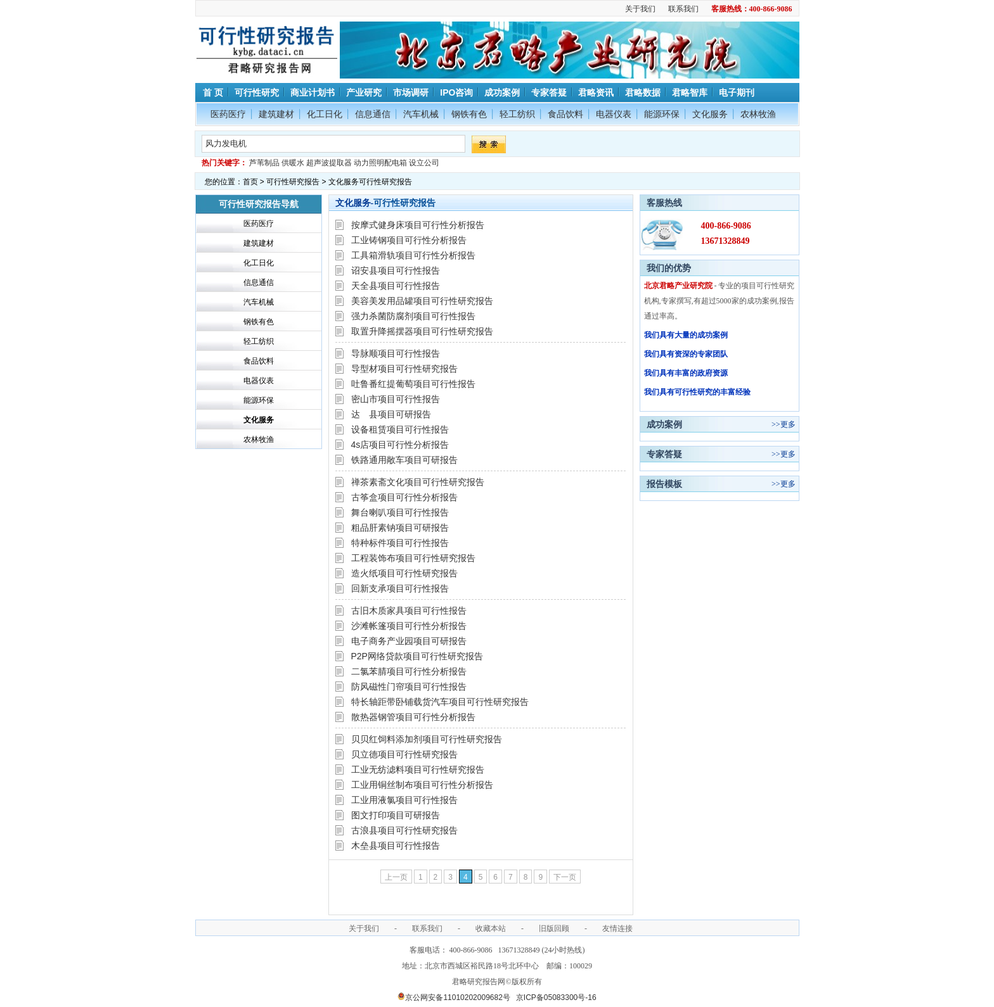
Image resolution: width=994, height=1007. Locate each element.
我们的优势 (669, 268)
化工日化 (324, 114)
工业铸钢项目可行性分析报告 (409, 240)
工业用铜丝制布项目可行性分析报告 (422, 785)
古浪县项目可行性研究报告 (404, 830)
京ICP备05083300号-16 (556, 997)
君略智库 (689, 92)
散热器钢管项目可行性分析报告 (413, 717)
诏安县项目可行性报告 (395, 270)
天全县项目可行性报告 (395, 286)
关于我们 (640, 8)
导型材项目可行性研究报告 (404, 369)
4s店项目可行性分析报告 (400, 445)
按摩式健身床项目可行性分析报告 (417, 225)
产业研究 (364, 92)
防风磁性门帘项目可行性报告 (409, 686)
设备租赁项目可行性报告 (400, 429)
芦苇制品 (264, 162)
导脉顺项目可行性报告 (395, 353)
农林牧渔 (758, 114)
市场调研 (411, 92)
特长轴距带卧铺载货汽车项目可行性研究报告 (440, 702)
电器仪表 (613, 114)
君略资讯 (596, 92)
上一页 (396, 877)
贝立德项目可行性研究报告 (404, 754)
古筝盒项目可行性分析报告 (404, 497)
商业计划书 (312, 92)
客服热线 (664, 203)
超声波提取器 (329, 162)
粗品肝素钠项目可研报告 (400, 527)
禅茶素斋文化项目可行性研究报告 (417, 482)
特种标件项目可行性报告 (400, 543)
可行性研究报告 (293, 181)
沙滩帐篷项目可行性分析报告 (409, 626)
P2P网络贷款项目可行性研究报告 (417, 656)
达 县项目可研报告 (391, 414)
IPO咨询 (456, 92)
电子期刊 (736, 92)
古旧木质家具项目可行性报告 (409, 610)
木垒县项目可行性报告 (395, 845)
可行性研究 (257, 92)
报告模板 (664, 484)
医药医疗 (228, 114)
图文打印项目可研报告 (395, 815)
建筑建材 (276, 114)
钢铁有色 (469, 114)
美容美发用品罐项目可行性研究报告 (422, 301)
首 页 (212, 92)
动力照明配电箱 (380, 162)
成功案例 (502, 92)
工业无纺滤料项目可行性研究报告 (417, 769)
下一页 (564, 877)
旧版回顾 (554, 928)
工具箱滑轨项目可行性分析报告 (413, 255)
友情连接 (617, 928)
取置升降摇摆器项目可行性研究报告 (422, 331)
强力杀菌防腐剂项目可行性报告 (413, 316)
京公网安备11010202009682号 (453, 997)
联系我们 (683, 8)
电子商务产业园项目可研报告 (409, 641)
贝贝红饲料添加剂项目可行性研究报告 (426, 739)
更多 (788, 424)
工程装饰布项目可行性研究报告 (413, 558)
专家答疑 (549, 92)
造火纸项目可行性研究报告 (404, 573)
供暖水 (292, 162)
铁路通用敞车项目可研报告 (404, 460)
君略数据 (643, 92)
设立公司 (424, 162)
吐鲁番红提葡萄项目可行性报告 (413, 384)
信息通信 (372, 114)
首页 (250, 181)
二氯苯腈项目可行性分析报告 (409, 671)
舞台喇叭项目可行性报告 (400, 512)
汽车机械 (421, 114)
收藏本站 (490, 928)
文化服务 (710, 114)
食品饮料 (565, 114)
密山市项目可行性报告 (395, 399)
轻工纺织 (517, 114)
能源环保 (662, 114)
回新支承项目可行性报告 (400, 588)
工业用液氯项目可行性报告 (404, 800)
